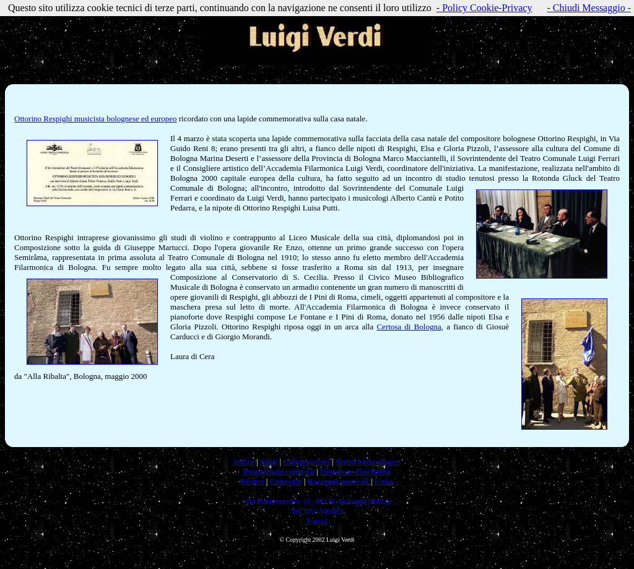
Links (384, 481)
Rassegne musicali (338, 481)
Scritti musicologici (368, 461)
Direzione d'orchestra (355, 471)
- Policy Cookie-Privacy (484, 7)
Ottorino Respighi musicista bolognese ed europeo (95, 118)
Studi (268, 461)
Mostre (252, 481)
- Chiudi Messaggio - (589, 7)
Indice (243, 461)
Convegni (286, 481)
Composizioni (307, 461)
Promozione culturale (278, 471)
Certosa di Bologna (408, 326)
